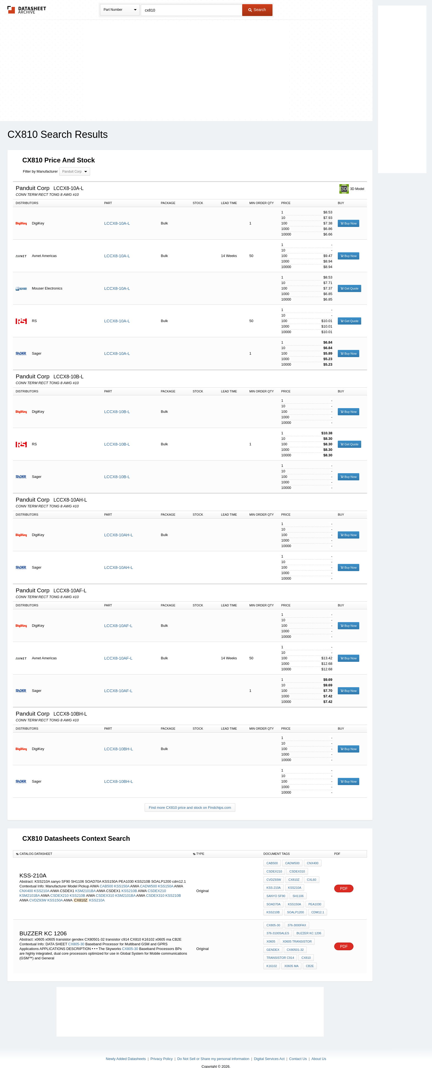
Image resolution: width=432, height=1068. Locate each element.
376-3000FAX (296, 920)
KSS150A (121, 884)
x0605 (270, 934)
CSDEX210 (157, 888)
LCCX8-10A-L (117, 223)
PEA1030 (293, 900)
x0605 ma (291, 957)
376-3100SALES (277, 927)
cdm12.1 (296, 907)
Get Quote (349, 288)
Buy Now (349, 223)
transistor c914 (280, 949)
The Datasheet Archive (26, 10)
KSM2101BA (85, 888)
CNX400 (26, 888)
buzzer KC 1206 (308, 927)
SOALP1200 (274, 907)
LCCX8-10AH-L (118, 534)
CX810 (305, 949)
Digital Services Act (269, 1049)
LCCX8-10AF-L (118, 625)
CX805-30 (76, 937)
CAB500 (106, 884)
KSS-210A (273, 885)
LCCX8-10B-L (117, 411)
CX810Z (293, 878)
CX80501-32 (294, 942)
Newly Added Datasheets (126, 1049)
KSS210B (129, 888)
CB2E (309, 957)
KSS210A (41, 888)
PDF (343, 886)
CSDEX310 (105, 893)
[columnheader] (101, 854)
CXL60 (310, 878)
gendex (272, 942)
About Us (318, 1049)
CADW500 (148, 884)
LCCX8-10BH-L (118, 748)
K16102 (271, 957)
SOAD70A (317, 893)
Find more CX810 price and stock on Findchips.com (190, 807)
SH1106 (297, 893)
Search (257, 9)
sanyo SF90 (275, 893)
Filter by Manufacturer (40, 171)
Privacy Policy (161, 1049)
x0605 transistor (296, 934)
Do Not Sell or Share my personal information (213, 1049)
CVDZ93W (37, 898)
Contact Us (298, 1049)
